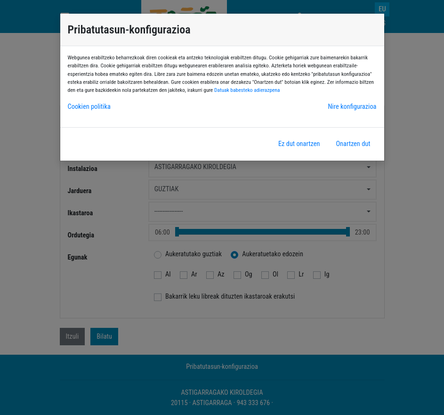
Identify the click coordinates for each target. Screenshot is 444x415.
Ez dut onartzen (299, 144)
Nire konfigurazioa (352, 107)
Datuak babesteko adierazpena (247, 90)
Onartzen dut (353, 144)
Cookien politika (89, 107)
